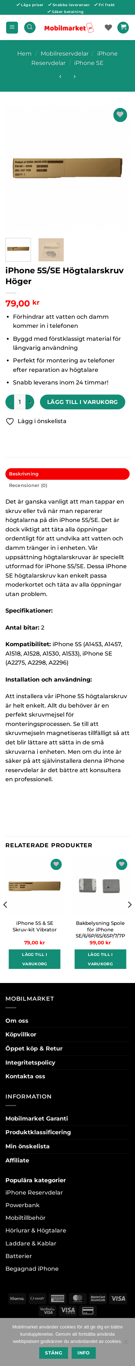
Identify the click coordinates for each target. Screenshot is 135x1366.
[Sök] (30, 27)
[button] (12, 28)
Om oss (16, 1020)
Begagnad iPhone (32, 1268)
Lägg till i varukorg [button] (34, 959)
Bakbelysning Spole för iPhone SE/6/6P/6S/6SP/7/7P (100, 929)
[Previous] (5, 919)
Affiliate (17, 1160)
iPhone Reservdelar (34, 1192)
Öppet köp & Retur (34, 1048)
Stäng (53, 1353)
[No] (125, 1344)
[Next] (129, 919)
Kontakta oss (25, 1076)
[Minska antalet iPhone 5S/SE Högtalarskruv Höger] (9, 402)
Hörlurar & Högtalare (35, 1230)
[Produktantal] (20, 402)
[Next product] (60, 77)
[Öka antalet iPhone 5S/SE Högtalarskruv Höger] (30, 402)
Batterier (18, 1256)
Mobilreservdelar (65, 53)
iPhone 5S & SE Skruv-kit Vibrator (35, 926)
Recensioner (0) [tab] (28, 485)
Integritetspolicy (30, 1062)
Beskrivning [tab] (24, 474)
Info (83, 1353)
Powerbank (22, 1205)
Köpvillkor (20, 1034)
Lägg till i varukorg (82, 402)
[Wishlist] (108, 27)
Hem (24, 53)
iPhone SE (89, 63)
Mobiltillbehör (25, 1217)
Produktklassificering (38, 1132)
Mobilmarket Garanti (36, 1118)
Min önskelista (27, 1146)
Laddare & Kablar (31, 1243)
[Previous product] (74, 77)
